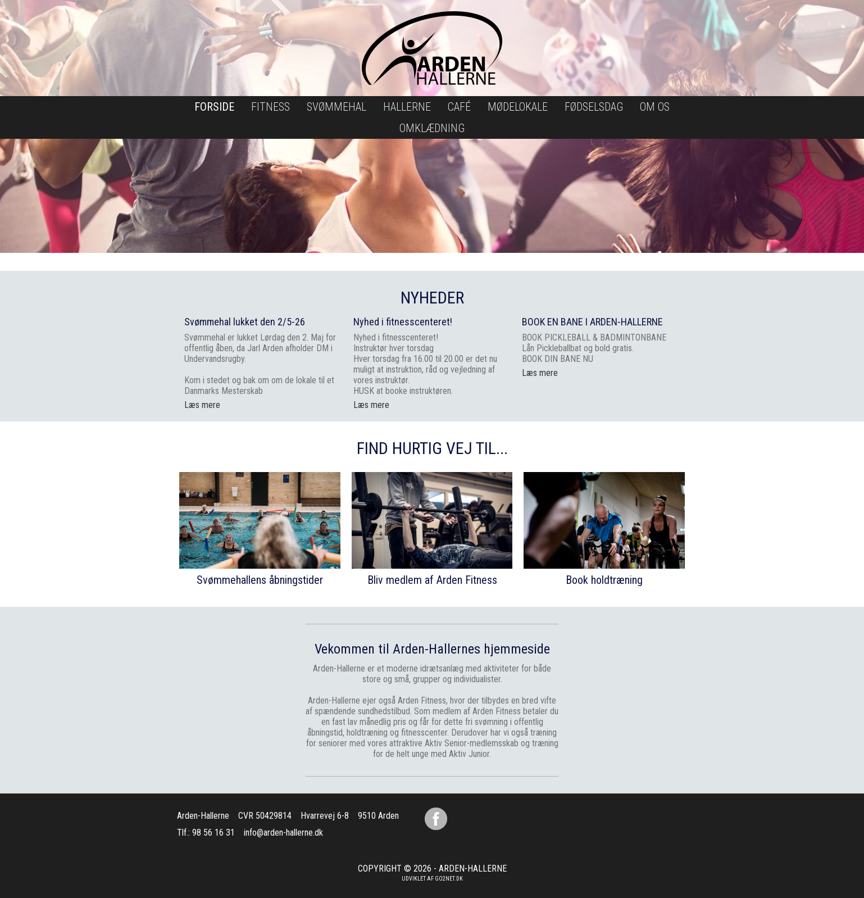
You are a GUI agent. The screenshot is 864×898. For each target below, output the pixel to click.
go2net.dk (449, 879)
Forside (214, 107)
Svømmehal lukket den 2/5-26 (244, 322)
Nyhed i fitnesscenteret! (402, 322)
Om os (655, 107)
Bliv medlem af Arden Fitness (432, 580)
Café (459, 107)
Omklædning (432, 128)
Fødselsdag (594, 107)
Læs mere (371, 405)
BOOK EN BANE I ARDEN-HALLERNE (592, 322)
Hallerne (407, 107)
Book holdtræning (604, 580)
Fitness (270, 107)
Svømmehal (336, 107)
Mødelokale (518, 107)
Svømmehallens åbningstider (260, 580)
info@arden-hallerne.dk (283, 832)
